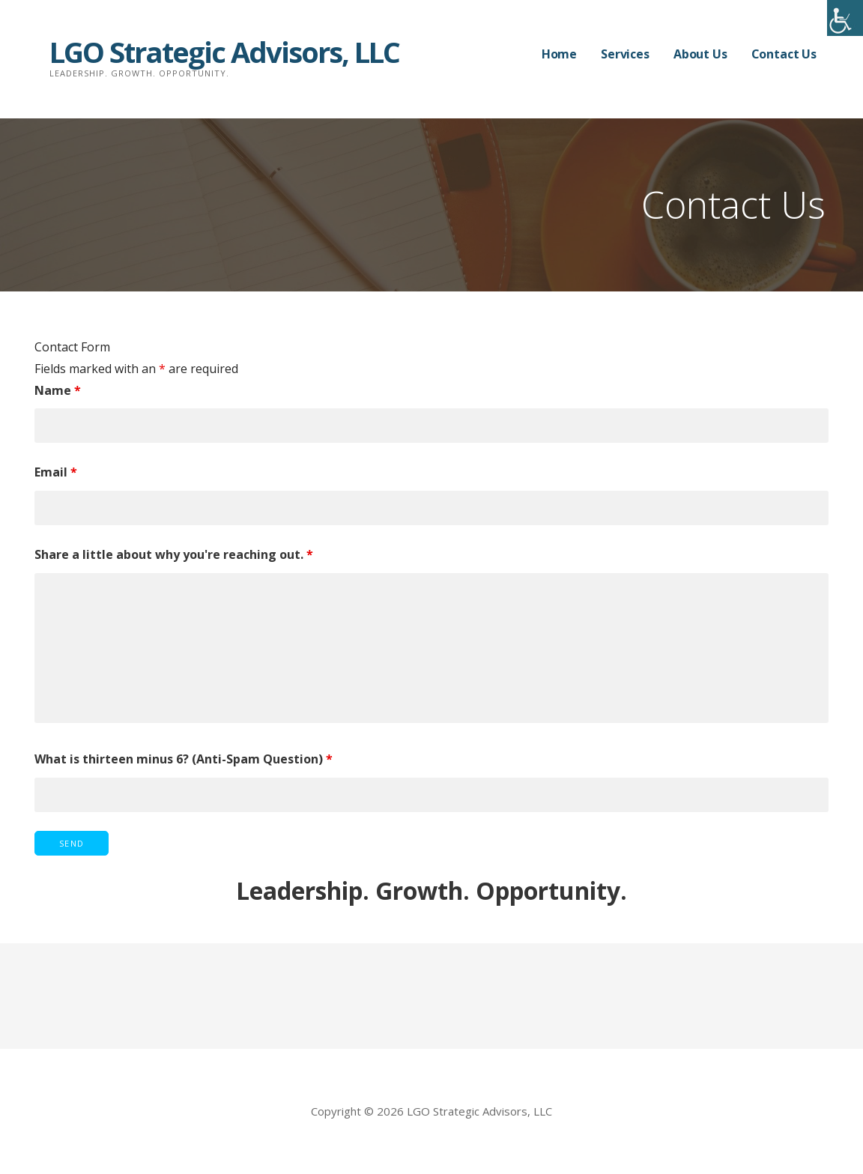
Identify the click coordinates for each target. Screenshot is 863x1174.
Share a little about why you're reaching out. (173, 554)
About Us (700, 54)
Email (55, 472)
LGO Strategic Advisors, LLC (224, 51)
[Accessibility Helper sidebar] (845, 18)
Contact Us (784, 54)
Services (625, 54)
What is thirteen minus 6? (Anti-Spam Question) (183, 759)
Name (57, 390)
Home (559, 54)
